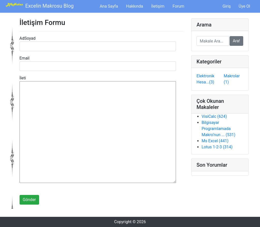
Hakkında (134, 6)
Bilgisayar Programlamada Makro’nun (218, 128)
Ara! (236, 40)
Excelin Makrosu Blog (39, 5)
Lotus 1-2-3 (217, 147)
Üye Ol (244, 6)
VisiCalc (214, 116)
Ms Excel (215, 140)
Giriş (226, 6)
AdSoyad (28, 38)
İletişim (157, 6)
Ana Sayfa (110, 6)
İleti (23, 78)
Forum (178, 6)
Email (25, 58)
